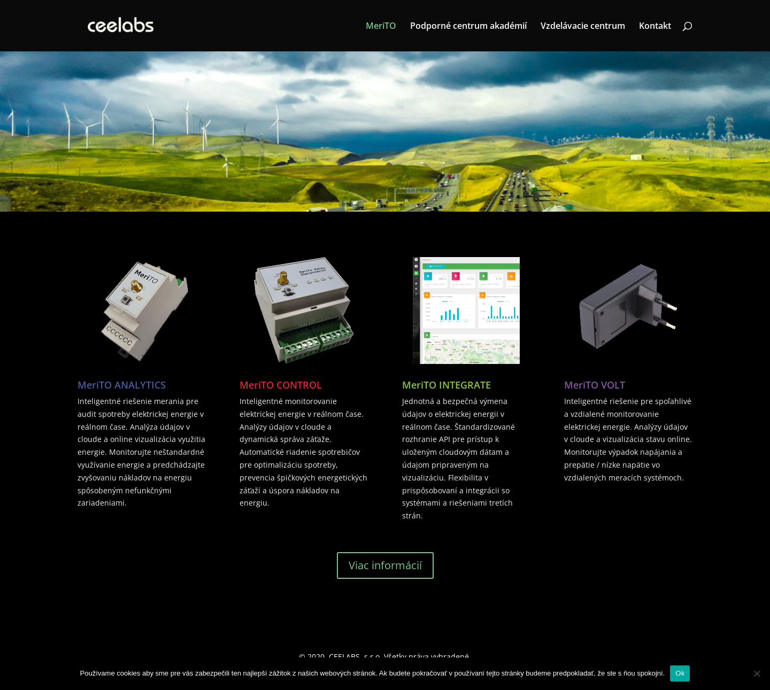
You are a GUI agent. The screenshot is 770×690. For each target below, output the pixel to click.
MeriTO (381, 27)
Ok (679, 673)
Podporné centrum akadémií (468, 27)
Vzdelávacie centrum (583, 27)
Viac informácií (385, 565)
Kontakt (655, 27)
